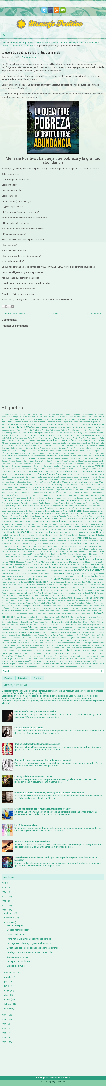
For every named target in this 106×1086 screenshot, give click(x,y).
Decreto (101, 477)
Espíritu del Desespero (28, 511)
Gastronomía (89, 524)
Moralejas (94, 42)
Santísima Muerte (58, 632)
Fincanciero (14, 521)
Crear (24, 471)
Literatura (15, 556)
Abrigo (15, 417)
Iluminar (101, 535)
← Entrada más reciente (14, 313)
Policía (41, 603)
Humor (48, 535)
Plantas (89, 600)
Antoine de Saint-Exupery (85, 430)
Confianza (66, 466)
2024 (4, 892)
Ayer (84, 438)
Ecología (43, 498)
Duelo (29, 498)
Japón (61, 544)
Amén (101, 424)
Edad (59, 498)
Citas (59, 461)
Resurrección (7, 622)
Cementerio (16, 458)
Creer (46, 471)
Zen (90, 666)
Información (93, 538)
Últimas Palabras (37, 656)
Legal (75, 551)
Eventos (65, 513)
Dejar (4, 479)
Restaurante (99, 620)
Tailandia (33, 648)
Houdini (5, 535)
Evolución (74, 513)
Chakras (49, 458)
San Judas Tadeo (26, 630)
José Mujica (43, 546)
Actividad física (8, 419)
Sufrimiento (75, 645)
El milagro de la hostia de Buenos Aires (33, 776)
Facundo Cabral (17, 516)
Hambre (66, 529)
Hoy (10, 535)
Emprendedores (66, 503)
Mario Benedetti (52, 564)
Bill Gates (5, 443)
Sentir (79, 635)
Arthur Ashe (76, 435)
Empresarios (79, 503)
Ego (31, 500)
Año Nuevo (32, 432)
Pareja (93, 593)
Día (59, 482)
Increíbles (45, 538)
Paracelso (55, 593)
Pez (21, 600)
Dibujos (87, 490)
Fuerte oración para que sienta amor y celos (35, 711)
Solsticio (24, 643)
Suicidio (85, 645)
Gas (81, 524)
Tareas (67, 648)
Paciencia (37, 590)
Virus (102, 663)
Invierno (5, 544)
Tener (19, 651)
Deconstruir (82, 477)
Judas (95, 546)
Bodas (47, 443)
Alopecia (31, 424)
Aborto (93, 414)
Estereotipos (16, 513)
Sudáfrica (52, 645)
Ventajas (33, 661)
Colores (59, 464)
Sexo (36, 637)
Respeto (79, 620)
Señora (89, 635)
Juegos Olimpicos (9, 549)
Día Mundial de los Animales (41, 490)
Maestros (99, 559)
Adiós (49, 419)
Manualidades (8, 564)
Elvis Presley (99, 500)
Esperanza (6, 511)
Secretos (5, 635)
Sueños (60, 645)
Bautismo (40, 440)
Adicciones (41, 419)
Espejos (95, 508)
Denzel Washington (31, 479)
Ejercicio (45, 500)
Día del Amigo (56, 484)
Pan (70, 590)
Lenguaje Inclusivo (96, 551)
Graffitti (77, 527)
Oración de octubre (16, 966)
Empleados (33, 503)
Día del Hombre (70, 485)
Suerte (67, 645)
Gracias (54, 42)
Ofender (5, 587)
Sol (95, 640)
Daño (50, 477)
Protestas (83, 608)
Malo (38, 562)
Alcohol (58, 422)
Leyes (56, 554)
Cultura (101, 474)
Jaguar (36, 544)
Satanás (95, 632)
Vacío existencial (52, 659)
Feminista (48, 518)
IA (64, 535)
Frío (90, 521)
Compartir (6, 466)
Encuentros (100, 503)
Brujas (11, 445)
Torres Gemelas (37, 653)
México (41, 574)
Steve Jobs (29, 645)
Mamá (53, 562)
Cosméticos (92, 469)
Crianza (52, 471)
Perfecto (54, 598)
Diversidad (37, 495)
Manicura (73, 562)
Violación (45, 664)
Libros (78, 554)
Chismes (5, 461)
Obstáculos (88, 585)
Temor (4, 651)
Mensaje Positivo (65, 570)
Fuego (95, 521)
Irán (13, 544)
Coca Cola (87, 461)
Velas (4, 661)
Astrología (10, 438)
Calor (48, 448)
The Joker (78, 651)
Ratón (88, 611)
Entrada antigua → (94, 313)
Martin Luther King (68, 564)
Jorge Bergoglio (15, 546)
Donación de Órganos (89, 495)
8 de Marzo (56, 414)
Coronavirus (52, 468)
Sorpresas (79, 643)
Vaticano (88, 659)
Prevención (57, 606)
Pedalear (5, 598)
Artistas (84, 435)
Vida (95, 661)
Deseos (38, 482)
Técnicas (78, 648)
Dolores (66, 495)
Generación (18, 527)
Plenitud (5, 603)
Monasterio (58, 576)
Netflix (88, 582)
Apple (60, 433)
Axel (80, 438)
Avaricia (57, 438)
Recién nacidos (34, 614)
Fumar (19, 524)
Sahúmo (101, 625)
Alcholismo (50, 422)
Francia (55, 521)
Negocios (60, 582)
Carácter (29, 453)
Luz (26, 559)
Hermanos (82, 529)
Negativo (51, 582)
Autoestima (38, 438)
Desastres (22, 482)
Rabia (57, 611)
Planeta (75, 600)
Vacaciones (34, 658)
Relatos (58, 617)
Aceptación (86, 417)
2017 (30, 414)
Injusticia (5, 541)
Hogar (30, 532)
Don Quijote (73, 495)
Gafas (62, 524)
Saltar (24, 627)
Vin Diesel (28, 664)
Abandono (77, 414)
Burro (63, 445)
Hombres (49, 532)
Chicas (90, 458)
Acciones (77, 417)
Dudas (23, 498)
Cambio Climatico (74, 448)
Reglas (32, 617)
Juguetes (20, 549)
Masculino (18, 567)
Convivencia (26, 469)
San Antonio (64, 627)
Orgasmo (73, 587)
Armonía (63, 435)
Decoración (93, 477)
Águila (11, 422)
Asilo (4, 438)
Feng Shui (59, 518)
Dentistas (18, 479)
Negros (67, 582)
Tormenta (26, 653)
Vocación (18, 666)
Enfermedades (25, 505)
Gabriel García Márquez (39, 524)
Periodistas (62, 598)
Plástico (96, 600)
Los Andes (67, 557)
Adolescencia (58, 419)
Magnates (20, 562)
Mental (5, 573)
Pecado (96, 595)
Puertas (41, 611)
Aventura (64, 438)
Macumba (43, 559)
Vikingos (19, 664)
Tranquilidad (86, 653)
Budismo (26, 445)
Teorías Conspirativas (44, 651)
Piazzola (39, 600)
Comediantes (67, 464)
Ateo (16, 438)
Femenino (17, 518)
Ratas (83, 611)
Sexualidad (45, 637)
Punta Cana (49, 611)
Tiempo (93, 650)
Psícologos (26, 611)
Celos (4, 458)
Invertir (101, 541)
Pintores (51, 600)
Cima (44, 461)
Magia (12, 562)
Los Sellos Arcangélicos (26, 825)
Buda (18, 445)
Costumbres (7, 471)
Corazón (42, 468)
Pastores (26, 595)
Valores (75, 658)
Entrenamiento (90, 506)
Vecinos (96, 659)
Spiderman (6, 645)
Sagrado (94, 624)
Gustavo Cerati (28, 529)
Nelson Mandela (78, 582)
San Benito (73, 627)
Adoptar (68, 419)
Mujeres (65, 578)
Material (37, 567)
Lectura (65, 551)
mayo (7, 990)
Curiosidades (31, 477)
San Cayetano (83, 627)
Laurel (42, 551)
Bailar (102, 438)
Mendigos (53, 571)
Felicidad (100, 516)
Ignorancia (83, 535)
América (5, 427)
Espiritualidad (76, 511)
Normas (39, 585)
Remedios (75, 617)
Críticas (85, 471)
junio (6, 986)
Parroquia (100, 593)
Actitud (101, 416)
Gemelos (9, 527)
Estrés (25, 513)
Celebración (86, 456)
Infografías (82, 538)
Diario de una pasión (69, 490)
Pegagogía (13, 598)
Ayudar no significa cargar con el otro (32, 841)
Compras (16, 466)
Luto (22, 559)
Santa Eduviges (92, 630)
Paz (80, 595)
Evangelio (56, 513)
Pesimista (15, 600)
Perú (3, 600)
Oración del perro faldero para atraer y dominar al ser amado (43, 760)
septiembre (9, 972)
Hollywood (39, 532)
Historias (21, 532)
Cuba (4, 474)
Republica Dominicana (24, 620)
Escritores (49, 508)
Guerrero (18, 529)
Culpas (94, 474)
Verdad (47, 661)
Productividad (99, 606)
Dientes (4, 493)
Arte (69, 435)
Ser (103, 635)
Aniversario (11, 430)
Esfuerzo (74, 508)
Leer (70, 551)
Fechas (92, 516)
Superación (99, 645)
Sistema (22, 640)
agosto (7, 977)
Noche (33, 584)
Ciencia (38, 461)
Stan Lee (20, 645)
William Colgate (71, 666)
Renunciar (92, 617)
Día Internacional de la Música (66, 487)
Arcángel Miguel (23, 435)
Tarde (61, 648)
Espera (101, 508)
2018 (35, 414)
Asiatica (101, 435)
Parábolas (46, 593)
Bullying (56, 445)
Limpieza (93, 554)
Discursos (6, 495)
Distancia (28, 495)
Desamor (88, 479)
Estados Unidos (97, 511)
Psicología (17, 45)
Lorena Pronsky (56, 557)
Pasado (5, 595)
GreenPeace (99, 527)
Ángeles (79, 427)
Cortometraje (83, 469)
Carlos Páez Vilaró (77, 453)
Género (26, 527)
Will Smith (60, 666)
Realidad (5, 614)
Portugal (63, 603)
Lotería (91, 557)
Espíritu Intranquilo (46, 511)
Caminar (92, 448)
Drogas (16, 498)
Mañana (18, 564)
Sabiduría (68, 624)
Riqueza (56, 622)
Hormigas (82, 532)
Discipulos (87, 493)
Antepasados (55, 430)
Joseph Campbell (56, 546)
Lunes (17, 559)
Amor (28, 427)
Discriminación (98, 493)
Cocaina (95, 461)
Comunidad (38, 466)
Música (93, 579)
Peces (102, 595)
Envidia (12, 508)
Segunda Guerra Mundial (19, 635)
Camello (85, 448)
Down (10, 498)
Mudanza (21, 579)
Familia (44, 516)
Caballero (93, 445)
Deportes (43, 479)
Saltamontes (17, 627)
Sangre (72, 630)
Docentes (46, 495)
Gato (96, 524)
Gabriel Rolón (54, 524)
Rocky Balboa (20, 625)
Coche (101, 461)
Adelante (31, 419)
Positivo (70, 603)
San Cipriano (95, 627)
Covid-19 (17, 471)
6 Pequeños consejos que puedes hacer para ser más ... (33, 948)
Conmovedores (87, 466)
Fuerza (14, 524)
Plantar (82, 600)
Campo (33, 451)
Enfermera (37, 505)
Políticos (55, 603)
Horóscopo (91, 532)
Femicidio (27, 518)
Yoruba (85, 666)
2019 (4, 1015)
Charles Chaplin (76, 458)
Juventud (37, 549)
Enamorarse (90, 503)
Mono (72, 576)
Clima (80, 461)
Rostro (51, 625)
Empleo (41, 503)
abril (6, 995)
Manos (81, 562)
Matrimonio (58, 567)
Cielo (32, 461)
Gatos (101, 524)
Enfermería (47, 505)
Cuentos (42, 474)
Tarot (73, 648)
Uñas (4, 658)
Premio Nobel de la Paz (11, 606)
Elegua (90, 500)
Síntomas (5, 640)
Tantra (46, 648)
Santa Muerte (27, 632)
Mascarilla (89, 564)
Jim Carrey (90, 544)
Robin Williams (97, 622)
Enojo (63, 505)
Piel (45, 600)
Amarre (94, 424)
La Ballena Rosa (95, 549)
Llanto (23, 557)
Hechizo (73, 529)
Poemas (21, 603)
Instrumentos (22, 541)
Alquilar (38, 424)
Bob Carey (30, 443)
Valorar (68, 658)
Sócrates (89, 640)
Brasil (96, 443)
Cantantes (73, 450)
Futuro (26, 524)
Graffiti (70, 527)
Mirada (15, 576)
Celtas (9, 458)
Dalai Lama (42, 477)
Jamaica (55, 544)
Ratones (94, 611)
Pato (32, 595)
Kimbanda (73, 549)
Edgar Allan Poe (69, 498)
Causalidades (63, 456)
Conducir (57, 466)
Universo (100, 656)
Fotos (47, 521)
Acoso (94, 417)
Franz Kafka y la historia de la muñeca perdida (29, 939)
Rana (78, 611)
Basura (32, 440)
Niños (27, 584)
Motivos (5, 579)
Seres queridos (7, 638)
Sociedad (60, 640)
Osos (20, 590)
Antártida (45, 430)
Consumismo (16, 469)
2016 (25, 414)
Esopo (81, 508)
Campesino (25, 451)
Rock (3, 625)
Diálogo (57, 490)
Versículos (55, 661)
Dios (59, 492)
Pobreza (7, 45)
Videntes (101, 661)
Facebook (6, 516)
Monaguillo (48, 576)
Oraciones (52, 587)
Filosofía (83, 518)
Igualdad (93, 535)
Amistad (21, 427)
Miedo (62, 573)
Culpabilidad (85, 474)
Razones (101, 611)
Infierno (73, 538)
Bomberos (65, 443)
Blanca (22, 443)
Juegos (101, 546)
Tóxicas (48, 653)
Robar (74, 622)
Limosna (85, 554)
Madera (51, 559)
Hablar (44, 529)
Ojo (9, 587)
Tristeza (5, 656)
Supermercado (8, 648)
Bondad (72, 443)
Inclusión (36, 538)
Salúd (36, 627)
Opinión (19, 587)
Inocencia (13, 541)
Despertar (46, 482)
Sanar (66, 630)
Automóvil (48, 438)
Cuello (34, 474)
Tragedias (75, 653)
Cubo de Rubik (13, 474)
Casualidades (39, 456)
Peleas (20, 598)
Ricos (35, 622)
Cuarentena (99, 471)
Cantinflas (89, 451)
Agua (4, 422)
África (91, 419)
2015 (4, 1033)
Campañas (15, 451)
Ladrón (19, 551)
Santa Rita (38, 632)
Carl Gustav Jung (62, 453)
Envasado (100, 506)
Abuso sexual (55, 416)
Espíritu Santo (62, 511)
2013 (4, 1042)
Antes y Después (68, 430)
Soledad (5, 643)
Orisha (88, 587)
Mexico (34, 573)
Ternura (63, 651)
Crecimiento (37, 471)
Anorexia (28, 430)
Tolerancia (17, 653)
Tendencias (11, 651)
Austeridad (23, 438)
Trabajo (55, 653)
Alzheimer (62, 424)
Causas (73, 456)
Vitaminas (6, 666)
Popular (8, 678)
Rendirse (83, 617)
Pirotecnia (59, 600)
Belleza (53, 440)
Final (102, 518)
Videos (5, 663)
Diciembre (100, 490)
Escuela (66, 508)
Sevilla (31, 638)
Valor (62, 658)
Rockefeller (10, 625)
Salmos (8, 627)
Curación (21, 477)
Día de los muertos (19, 484)
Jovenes (67, 546)
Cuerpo (66, 474)
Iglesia (75, 535)
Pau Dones (49, 595)
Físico (22, 521)
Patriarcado (39, 595)
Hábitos (38, 529)
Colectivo (37, 464)
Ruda (56, 625)
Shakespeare (55, 638)
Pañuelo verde (93, 590)
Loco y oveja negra (16, 934)
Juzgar (44, 549)
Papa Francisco (8, 593)
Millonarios (7, 576)
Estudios (42, 513)
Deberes (70, 477)
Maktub (28, 562)
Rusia (61, 625)
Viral (89, 663)
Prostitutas (65, 608)
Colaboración (28, 464)
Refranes (17, 617)
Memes (39, 571)
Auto (30, 438)
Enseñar (81, 506)
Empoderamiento (51, 503)
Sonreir (51, 643)
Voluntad (30, 666)
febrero (7, 1004)
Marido (41, 564)
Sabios (77, 624)
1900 (15, 414)
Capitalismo (15, 453)
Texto (70, 650)
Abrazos (100, 414)
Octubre (96, 585)
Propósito (44, 608)
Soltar (30, 643)
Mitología (28, 576)
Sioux (12, 640)
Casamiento (22, 456)
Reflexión (99, 613)
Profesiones (15, 608)
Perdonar (47, 598)
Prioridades (78, 606)
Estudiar (33, 513)
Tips (10, 653)
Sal (3, 627)
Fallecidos (29, 516)
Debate (63, 477)
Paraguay (63, 593)
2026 (4, 883)
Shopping (65, 638)
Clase (64, 461)
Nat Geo (23, 582)
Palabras (64, 590)
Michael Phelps (51, 574)
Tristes (101, 653)
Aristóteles (55, 435)
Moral (77, 576)
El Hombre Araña (57, 500)
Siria (16, 640)
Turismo (18, 656)
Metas (27, 574)
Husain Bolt (58, 535)
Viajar (67, 661)
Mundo (74, 579)
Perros (70, 598)
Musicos (100, 579)
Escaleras (40, 508)
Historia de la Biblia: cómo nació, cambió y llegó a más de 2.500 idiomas (49, 792)
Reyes (23, 622)
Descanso (30, 482)
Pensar (39, 598)
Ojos (13, 587)
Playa (102, 600)
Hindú (4, 532)
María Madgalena (30, 564)
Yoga (80, 666)
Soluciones (43, 643)
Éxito (82, 513)
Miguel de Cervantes (79, 574)
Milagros (94, 573)
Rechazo (23, 614)
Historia (11, 532)
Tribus (94, 653)
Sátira (101, 632)
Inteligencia (33, 541)
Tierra (4, 653)
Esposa (86, 511)
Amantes (81, 424)
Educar (16, 500)
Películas (28, 598)
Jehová (73, 544)
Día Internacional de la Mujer (39, 487)
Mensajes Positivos (78, 42)
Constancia (6, 469)
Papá (102, 590)
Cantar (81, 451)
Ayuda (90, 438)
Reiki (37, 617)
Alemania (5, 424)
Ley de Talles (39, 554)
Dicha (93, 490)
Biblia (85, 440)
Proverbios (92, 608)
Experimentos (91, 513)
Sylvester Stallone (22, 648)
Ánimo (4, 430)
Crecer (29, 471)
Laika (25, 551)
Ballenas (5, 440)
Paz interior (88, 595)
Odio (102, 584)
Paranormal (80, 593)
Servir (25, 638)
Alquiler (45, 424)
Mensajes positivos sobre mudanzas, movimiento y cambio (43, 809)
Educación (7, 500)
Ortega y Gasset (97, 587)
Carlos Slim (90, 453)
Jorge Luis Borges (30, 546)
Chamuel (64, 458)
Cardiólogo (37, 453)
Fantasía (62, 516)
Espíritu (15, 511)
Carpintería (100, 453)
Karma (65, 549)
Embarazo (6, 503)
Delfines (10, 479)
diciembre (9, 913)
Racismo (64, 611)
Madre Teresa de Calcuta (67, 559)
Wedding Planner (41, 666)
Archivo (37, 678)
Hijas (96, 529)
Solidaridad (15, 643)
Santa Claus (80, 630)
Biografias (14, 443)
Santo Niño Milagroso (75, 632)
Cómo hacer (98, 463)
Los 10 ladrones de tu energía (28, 727)
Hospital (100, 532)
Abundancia (15, 42)
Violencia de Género (70, 663)
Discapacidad (76, 492)
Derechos (72, 479)
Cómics (82, 464)
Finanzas (5, 521)
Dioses (65, 493)
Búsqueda (71, 445)
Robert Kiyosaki (84, 622)
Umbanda (48, 656)
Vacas (42, 659)
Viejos (12, 664)
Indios (58, 538)
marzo (7, 999)
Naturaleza (32, 582)
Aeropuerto (84, 419)
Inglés (102, 538)
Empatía (25, 503)
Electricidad (81, 500)
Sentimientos (71, 635)
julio (6, 981)
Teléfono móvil (99, 648)
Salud (30, 627)
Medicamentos (75, 567)
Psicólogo (29, 45)
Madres (83, 559)
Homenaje (58, 532)
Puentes (34, 611)
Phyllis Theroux (29, 600)
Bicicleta (92, 440)
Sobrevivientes (49, 640)
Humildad (40, 535)
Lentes (4, 554)
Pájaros (56, 590)
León (9, 554)
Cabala (85, 445)
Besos (79, 440)
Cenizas (25, 458)
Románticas (31, 624)
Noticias (47, 584)
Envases (5, 508)
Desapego (5, 482)
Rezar (29, 622)
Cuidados (75, 474)
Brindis (4, 445)
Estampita (6, 513)
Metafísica (20, 574)
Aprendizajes (78, 432)
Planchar (67, 600)
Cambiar (62, 448)
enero (7, 1008)
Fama (37, 516)
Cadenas (6, 448)
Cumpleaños (6, 477)
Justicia (28, 549)
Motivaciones (97, 576)
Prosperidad (54, 608)
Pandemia (83, 590)
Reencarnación (86, 614)
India (53, 538)
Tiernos (101, 650)
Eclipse (35, 498)
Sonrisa (58, 643)
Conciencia (48, 466)
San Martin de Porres (43, 630)
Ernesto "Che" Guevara (26, 508)
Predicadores (80, 603)
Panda (74, 590)
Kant (50, 549)
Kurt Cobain (83, 549)
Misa (21, 576)
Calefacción (19, 448)
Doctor (54, 495)
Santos (88, 632)
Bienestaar (100, 440)
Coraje (35, 468)
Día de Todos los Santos (39, 485)
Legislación (82, 551)
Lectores (58, 551)
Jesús (80, 543)
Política (47, 603)
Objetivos (67, 584)
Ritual (69, 622)
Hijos (101, 529)
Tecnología (88, 648)
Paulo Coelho (61, 595)
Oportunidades (29, 587)
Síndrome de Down (96, 638)
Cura (14, 477)
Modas (40, 576)
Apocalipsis (53, 433)
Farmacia (80, 516)
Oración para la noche (17, 957)
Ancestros (62, 427)
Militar (101, 574)
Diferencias (26, 493)
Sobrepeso (39, 640)
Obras (80, 585)
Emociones (15, 503)
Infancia (65, 538)
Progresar (36, 608)
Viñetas (37, 664)
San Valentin (58, 630)
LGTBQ (63, 554)
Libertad (70, 554)
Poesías (29, 603)
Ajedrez (25, 422)
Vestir (62, 661)
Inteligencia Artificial (47, 541)
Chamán (57, 458)
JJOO (97, 544)
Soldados (100, 640)
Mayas (66, 567)
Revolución (16, 622)
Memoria (45, 571)
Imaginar (18, 538)
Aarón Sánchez (67, 414)
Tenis (24, 651)
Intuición (78, 541)
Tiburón (86, 651)
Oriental (81, 587)
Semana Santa (51, 635)
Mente (11, 573)
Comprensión (27, 466)
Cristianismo (68, 471)
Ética (49, 513)
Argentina (45, 435)
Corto (75, 469)
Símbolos (84, 638)
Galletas (68, 524)
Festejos (68, 518)
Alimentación (16, 424)
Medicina (85, 567)
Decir (76, 477)
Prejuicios (89, 603)
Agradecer (28, 42)
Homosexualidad (71, 532)
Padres (44, 590)
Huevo (21, 535)
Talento (40, 648)
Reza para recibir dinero (18, 961)
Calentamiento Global (35, 448)
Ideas (68, 535)
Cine (49, 461)
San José (13, 630)
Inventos (95, 541)
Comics (76, 464)
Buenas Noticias (37, 445)
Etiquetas (22, 678)
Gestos (55, 527)
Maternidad (47, 567)
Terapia (56, 651)
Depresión (63, 479)
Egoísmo (37, 500)
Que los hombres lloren (18, 930)
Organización (64, 587)
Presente (37, 605)
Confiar (76, 466)
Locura (40, 556)
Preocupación (27, 606)
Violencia (54, 663)
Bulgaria (49, 445)
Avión (75, 438)
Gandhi (76, 524)
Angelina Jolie (89, 427)
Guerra (11, 529)
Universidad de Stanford (86, 656)
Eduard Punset (83, 498)
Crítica (78, 471)
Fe (86, 516)
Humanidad (29, 535)
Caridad (45, 453)
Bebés (47, 440)
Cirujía (53, 461)
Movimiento (12, 579)
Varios (82, 659)
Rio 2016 (47, 622)
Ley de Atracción (25, 554)
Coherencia (18, 464)
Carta (9, 455)
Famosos (53, 516)
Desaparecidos (98, 479)
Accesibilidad (67, 417)
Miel (68, 574)
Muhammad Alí (47, 579)
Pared (87, 593)
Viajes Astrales (77, 661)
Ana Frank (46, 427)
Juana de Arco (77, 546)
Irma (17, 544)
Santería (46, 632)
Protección (74, 608)
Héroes (91, 529)
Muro (87, 579)
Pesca (8, 600)
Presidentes (47, 605)
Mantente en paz (15, 925)
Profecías (5, 608)
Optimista (41, 587)
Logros (47, 557)
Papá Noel (38, 593)
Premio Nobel (99, 603)
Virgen (95, 663)
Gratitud (63, 42)
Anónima (20, 430)
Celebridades (98, 455)
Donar (102, 495)
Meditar (26, 570)
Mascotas (99, 564)
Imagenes (7, 537)
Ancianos (71, 427)
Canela (64, 451)
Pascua (12, 595)
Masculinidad (8, 567)
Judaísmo (88, 546)
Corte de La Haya (66, 469)
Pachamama (27, 590)
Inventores (86, 541)
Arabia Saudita (90, 433)
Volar (24, 666)
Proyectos (100, 608)
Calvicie (54, 448)
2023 (50, 414)
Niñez (20, 584)
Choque (12, 461)
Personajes (89, 598)
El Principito (70, 500)
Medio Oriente (16, 571)
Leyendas (49, 554)
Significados (74, 637)
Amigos (12, 427)
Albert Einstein (39, 422)
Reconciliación (47, 614)
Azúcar (96, 438)
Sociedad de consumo (75, 640)
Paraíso (71, 593)
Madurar (91, 559)
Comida (89, 463)
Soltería (35, 643)
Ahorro (17, 422)
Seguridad (33, 635)
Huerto (15, 535)
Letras (14, 554)
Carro (4, 456)
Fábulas (100, 513)
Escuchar (58, 508)
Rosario (45, 625)
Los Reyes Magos (80, 556)
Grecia (91, 527)
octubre (8, 922)
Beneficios (71, 440)
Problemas (88, 605)
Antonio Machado (19, 433)
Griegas (5, 529)
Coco (3, 464)
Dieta (11, 492)
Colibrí (43, 464)
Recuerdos (59, 614)
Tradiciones (65, 653)
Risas (63, 622)
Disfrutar (20, 495)
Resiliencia (59, 620)
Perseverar (79, 598)
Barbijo (17, 440)
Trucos (12, 656)
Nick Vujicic (6, 585)
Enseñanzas (71, 505)
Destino (54, 482)
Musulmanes (7, 582)
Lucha (97, 556)
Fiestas (75, 518)
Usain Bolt (19, 659)
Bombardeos (55, 443)
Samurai (55, 627)
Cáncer (40, 450)
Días (81, 490)
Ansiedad (37, 430)
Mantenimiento (91, 562)
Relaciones (49, 617)
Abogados (86, 414)
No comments (29, 57)
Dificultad (35, 493)
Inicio (6, 35)
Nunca (59, 585)
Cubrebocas (25, 474)
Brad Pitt (89, 443)
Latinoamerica (33, 551)
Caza (79, 456)
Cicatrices (19, 461)
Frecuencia (73, 521)
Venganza (20, 661)
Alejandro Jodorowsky (79, 422)
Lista (8, 556)
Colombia (51, 463)
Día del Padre (95, 484)
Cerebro (32, 458)
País (50, 590)
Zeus (94, 666)
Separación (96, 635)
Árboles (13, 435)
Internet (70, 541)
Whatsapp (52, 666)
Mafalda (5, 562)
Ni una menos (98, 582)
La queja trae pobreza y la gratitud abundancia (31, 52)
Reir (42, 617)
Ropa (40, 625)
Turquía (26, 656)
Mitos (35, 576)
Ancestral (54, 427)
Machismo (33, 559)
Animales (99, 427)
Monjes (66, 576)
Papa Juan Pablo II (24, 593)
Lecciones (50, 551)
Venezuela (11, 661)
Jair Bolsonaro (45, 544)
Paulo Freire (73, 595)
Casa (14, 455)
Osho (14, 590)
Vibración (88, 661)
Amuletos (36, 427)
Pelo (33, 598)
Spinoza (13, 645)
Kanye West (57, 549)
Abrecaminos (7, 417)
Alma (25, 424)
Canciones (49, 450)
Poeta (36, 603)
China (101, 458)
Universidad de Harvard (66, 656)
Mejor (32, 570)
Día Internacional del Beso (90, 487)
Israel (25, 544)
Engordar (56, 506)
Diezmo (17, 493)
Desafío (80, 479)
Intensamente (61, 541)
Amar (88, 424)
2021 (4, 906)
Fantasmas (71, 516)
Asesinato (92, 435)
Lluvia (34, 557)
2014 (20, 414)
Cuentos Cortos (42, 42)
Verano (41, 661)
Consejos (99, 466)
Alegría (65, 422)
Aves (70, 438)
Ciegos (26, 461)
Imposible (27, 538)
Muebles (29, 579)
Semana (41, 635)
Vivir (12, 666)
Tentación (30, 651)
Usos (26, 659)
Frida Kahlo (83, 521)
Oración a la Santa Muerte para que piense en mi (37, 744)
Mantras (101, 562)
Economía (52, 498)
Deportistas (53, 479)
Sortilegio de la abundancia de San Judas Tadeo (30, 952)
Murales (81, 579)
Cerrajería (41, 458)
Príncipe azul (67, 606)
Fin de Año (93, 518)
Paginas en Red (58, 1082)
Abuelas (23, 416)
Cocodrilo (9, 464)
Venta (26, 661)
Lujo (12, 559)
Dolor (59, 495)
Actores (18, 419)
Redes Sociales (72, 614)
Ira (9, 544)
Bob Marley (39, 443)
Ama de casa (72, 424)
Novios (53, 585)
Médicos (94, 567)
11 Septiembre (7, 414)
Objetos (75, 585)
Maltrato (45, 562)
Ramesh (72, 611)
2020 (40, 414)
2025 (4, 887)
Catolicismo (51, 455)
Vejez (102, 658)
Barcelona (25, 440)
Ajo (30, 422)
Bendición (62, 440)
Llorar (28, 556)
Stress (36, 645)
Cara (23, 453)
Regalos (25, 617)
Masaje (81, 564)
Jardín (67, 544)
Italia (30, 544)
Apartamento (43, 433)
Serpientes (18, 638)
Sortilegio (87, 643)
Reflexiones (7, 617)
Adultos (75, 419)
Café (13, 448)
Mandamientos (62, 562)
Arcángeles (35, 435)
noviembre (9, 917)
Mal (33, 562)
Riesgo (41, 622)
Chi (85, 458)
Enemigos (5, 506)
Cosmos (101, 469)
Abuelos (31, 416)
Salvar (49, 627)
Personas (99, 598)
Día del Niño (82, 485)
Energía (13, 505)
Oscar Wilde (6, 590)
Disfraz (13, 495)
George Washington (44, 527)
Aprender (68, 432)
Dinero (43, 492)
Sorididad (71, 643)
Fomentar (29, 521)
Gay (3, 527)
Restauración (88, 620)
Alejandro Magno (98, 422)
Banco (11, 440)
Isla (21, 544)
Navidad (42, 582)
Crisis (58, 471)
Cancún (58, 451)
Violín (84, 664)
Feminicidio (38, 518)
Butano (78, 445)
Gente (32, 527)
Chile (96, 458)
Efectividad (24, 500)
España (87, 508)
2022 (45, 414)
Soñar (64, 643)
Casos (30, 456)
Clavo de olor (72, 461)
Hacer (50, 529)
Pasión (19, 595)
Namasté (16, 582)
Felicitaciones (7, 518)
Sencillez (62, 635)
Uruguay (11, 658)
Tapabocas (54, 648)
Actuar (25, 419)
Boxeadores (81, 443)
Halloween (58, 529)
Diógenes (51, 493)
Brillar (101, 443)
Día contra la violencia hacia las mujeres (80, 482)
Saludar (43, 627)
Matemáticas (28, 567)
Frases (63, 521)
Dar (53, 477)
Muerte (36, 579)
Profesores (26, 608)
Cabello (101, 445)
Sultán (91, 645)
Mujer (56, 578)
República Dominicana (44, 620)
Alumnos (53, 424)
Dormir (4, 498)
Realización (14, 614)
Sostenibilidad (98, 643)
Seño (84, 635)
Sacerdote (84, 624)
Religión (65, 616)
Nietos (14, 584)
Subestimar (44, 645)
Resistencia (69, 620)
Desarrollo (14, 482)
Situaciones (30, 640)
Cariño (51, 453)
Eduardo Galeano (97, 498)
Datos (58, 477)
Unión (55, 656)
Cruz (91, 471)
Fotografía (39, 521)
